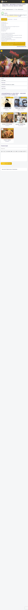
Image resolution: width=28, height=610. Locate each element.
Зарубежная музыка (9, 9)
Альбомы (3, 9)
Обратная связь (9, 605)
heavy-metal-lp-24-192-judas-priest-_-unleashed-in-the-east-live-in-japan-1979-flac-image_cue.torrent (13, 43)
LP (14, 9)
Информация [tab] (10, 19)
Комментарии (14, 605)
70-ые (16, 9)
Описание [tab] (15, 19)
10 (17, 16)
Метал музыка (20, 9)
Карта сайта (4, 605)
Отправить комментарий (6, 599)
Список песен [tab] (4, 19)
